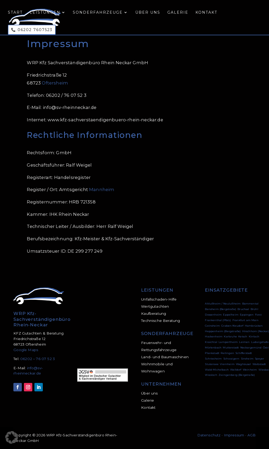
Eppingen (247, 314)
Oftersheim (55, 83)
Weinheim (250, 369)
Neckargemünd (251, 347)
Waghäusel (243, 364)
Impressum (234, 435)
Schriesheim (213, 358)
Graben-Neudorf (232, 325)
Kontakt (206, 13)
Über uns (147, 13)
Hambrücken (254, 325)
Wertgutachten (155, 306)
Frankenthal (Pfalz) (218, 320)
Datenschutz (209, 435)
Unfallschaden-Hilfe (159, 299)
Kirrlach (254, 336)
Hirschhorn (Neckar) (255, 331)
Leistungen (45, 13)
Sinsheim (247, 358)
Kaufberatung (153, 313)
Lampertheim (228, 342)
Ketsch (242, 336)
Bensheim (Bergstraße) (220, 309)
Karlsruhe (230, 336)
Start (15, 13)
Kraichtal (211, 342)
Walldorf (235, 369)
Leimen (244, 342)
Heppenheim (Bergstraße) (223, 331)
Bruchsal (243, 309)
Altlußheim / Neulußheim (223, 303)
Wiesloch (211, 375)
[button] (11, 437)
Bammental (250, 303)
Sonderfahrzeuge (98, 13)
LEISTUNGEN (157, 290)
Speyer (259, 358)
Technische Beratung (160, 320)
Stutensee (212, 364)
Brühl (254, 309)
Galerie (177, 13)
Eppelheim (231, 314)
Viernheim (227, 364)
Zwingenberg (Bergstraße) (237, 375)
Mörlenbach (213, 347)
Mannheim (101, 189)
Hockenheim (214, 336)
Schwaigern (231, 358)
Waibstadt (259, 364)
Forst (258, 314)
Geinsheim (212, 325)
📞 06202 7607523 (32, 29)
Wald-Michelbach (217, 369)
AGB (251, 435)
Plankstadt (212, 353)
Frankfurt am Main (245, 320)
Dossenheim (213, 314)
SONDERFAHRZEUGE (167, 333)
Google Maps (25, 350)
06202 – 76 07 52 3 (37, 359)
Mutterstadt (231, 347)
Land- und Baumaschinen (165, 357)
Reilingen (227, 353)
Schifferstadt (243, 353)
